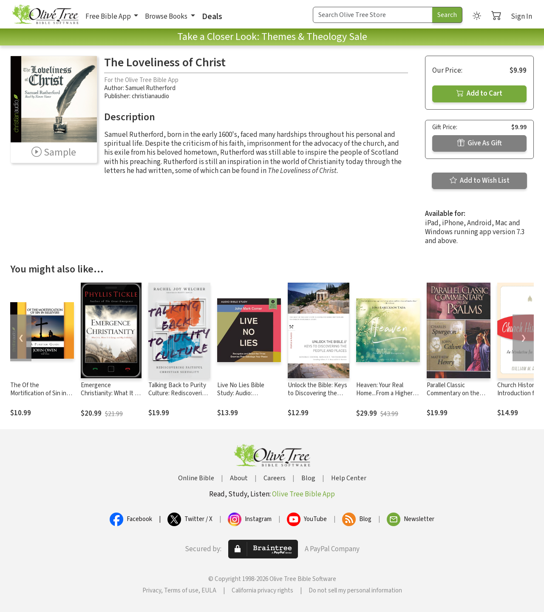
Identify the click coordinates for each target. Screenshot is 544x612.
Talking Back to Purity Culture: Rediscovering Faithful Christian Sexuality (178, 397)
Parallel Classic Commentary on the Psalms (453, 393)
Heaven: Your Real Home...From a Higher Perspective (384, 393)
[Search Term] (373, 15)
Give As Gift (479, 143)
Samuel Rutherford (150, 88)
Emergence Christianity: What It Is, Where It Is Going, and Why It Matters (111, 397)
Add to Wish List (480, 181)
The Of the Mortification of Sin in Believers (38, 393)
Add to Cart (479, 93)
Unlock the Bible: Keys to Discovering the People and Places (317, 393)
